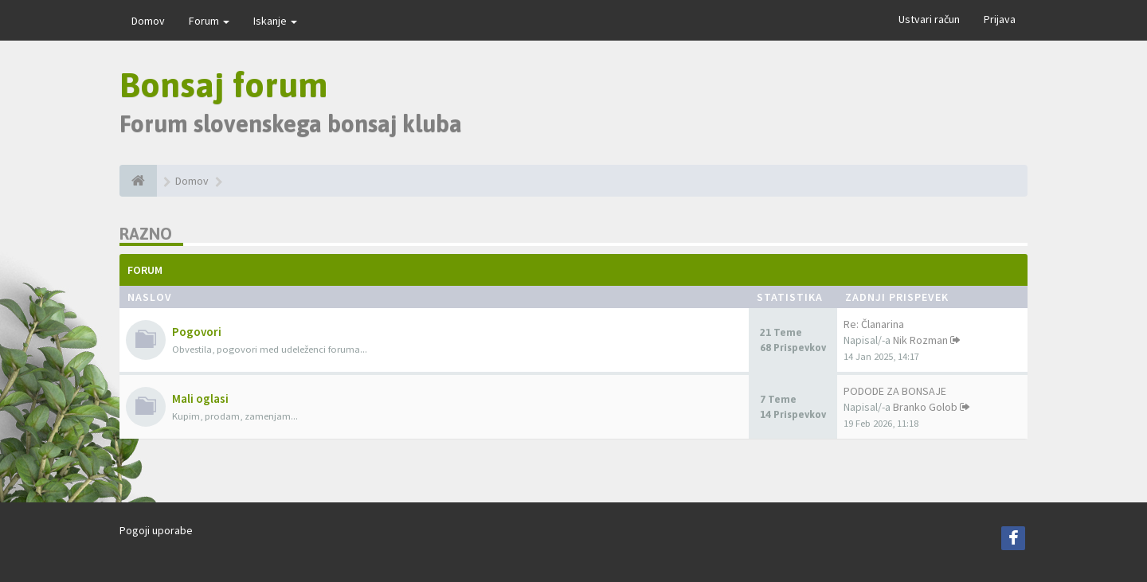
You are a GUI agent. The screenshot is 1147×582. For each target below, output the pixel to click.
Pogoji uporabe (156, 530)
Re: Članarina (874, 324)
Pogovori (196, 331)
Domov (148, 21)
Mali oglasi (200, 398)
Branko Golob (925, 407)
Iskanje (275, 21)
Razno (145, 234)
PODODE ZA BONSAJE (895, 391)
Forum (209, 21)
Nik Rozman (920, 340)
